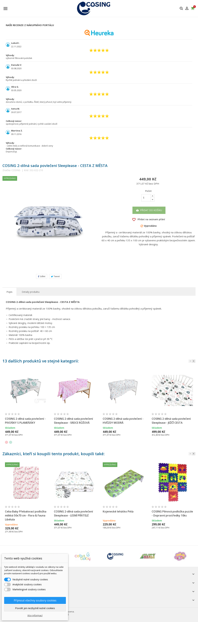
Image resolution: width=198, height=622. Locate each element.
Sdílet (41, 276)
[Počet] (146, 197)
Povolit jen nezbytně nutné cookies (35, 608)
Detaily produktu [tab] (31, 291)
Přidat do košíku (149, 210)
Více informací (34, 615)
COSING (15, 170)
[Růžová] (6, 442)
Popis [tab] (9, 291)
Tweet (55, 276)
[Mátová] (10, 442)
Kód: (26, 170)
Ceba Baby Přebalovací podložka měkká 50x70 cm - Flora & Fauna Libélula (25, 515)
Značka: (6, 170)
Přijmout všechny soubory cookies (35, 600)
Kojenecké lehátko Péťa (118, 511)
